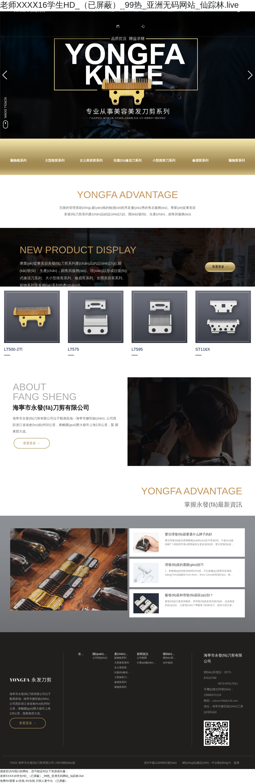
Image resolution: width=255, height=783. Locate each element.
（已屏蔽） (61, 780)
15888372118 (212, 694)
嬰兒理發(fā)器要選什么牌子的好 (188, 534)
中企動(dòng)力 (221, 762)
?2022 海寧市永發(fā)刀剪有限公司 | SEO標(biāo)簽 (42, 762)
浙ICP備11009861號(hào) (160, 762)
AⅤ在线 (30, 780)
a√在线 (20, 780)
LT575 (73, 349)
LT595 (137, 349)
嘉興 (236, 762)
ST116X (202, 349)
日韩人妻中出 (44, 780)
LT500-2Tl (13, 349)
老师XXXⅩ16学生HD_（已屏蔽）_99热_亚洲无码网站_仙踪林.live (42, 776)
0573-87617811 (221, 683)
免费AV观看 (7, 780)
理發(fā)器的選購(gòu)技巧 (184, 564)
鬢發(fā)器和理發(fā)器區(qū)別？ (189, 595)
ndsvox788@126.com (225, 700)
